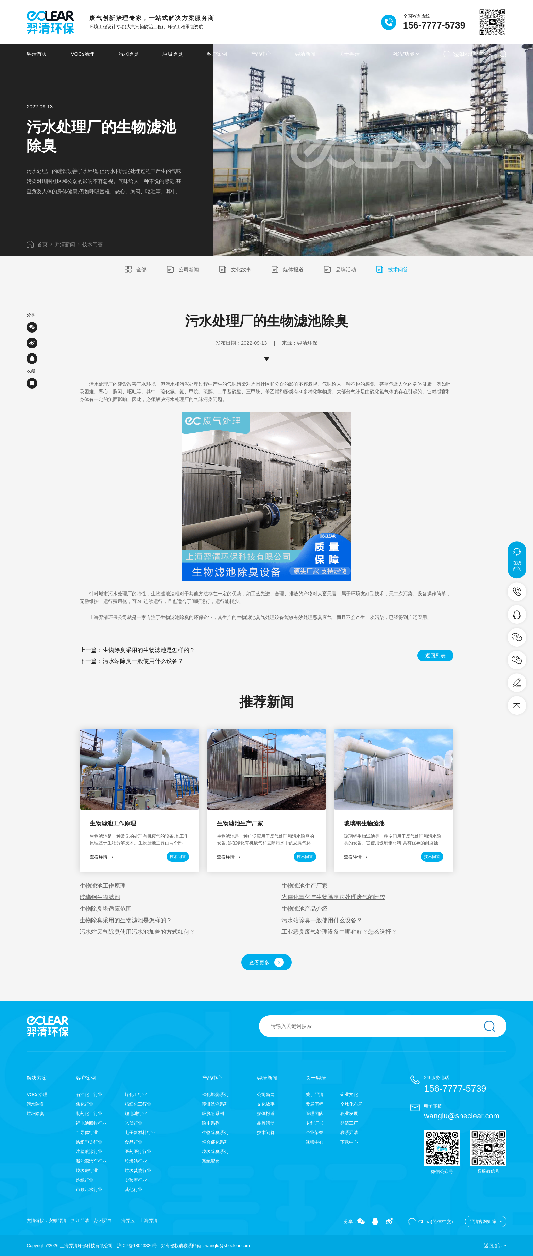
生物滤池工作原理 (103, 886)
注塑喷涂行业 (89, 1151)
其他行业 (133, 1189)
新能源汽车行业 (91, 1161)
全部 (136, 269)
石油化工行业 (89, 1094)
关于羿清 (349, 54)
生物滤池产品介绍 (304, 909)
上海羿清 (148, 1220)
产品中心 (261, 54)
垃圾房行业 (87, 1170)
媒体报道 (288, 269)
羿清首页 (37, 54)
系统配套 (211, 1161)
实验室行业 (136, 1180)
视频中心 (314, 1142)
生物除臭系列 (215, 1132)
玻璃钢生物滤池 (100, 897)
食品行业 (133, 1142)
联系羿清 (349, 1132)
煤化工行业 (136, 1094)
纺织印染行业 (89, 1142)
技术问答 (92, 244)
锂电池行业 (136, 1113)
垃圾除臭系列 (215, 1151)
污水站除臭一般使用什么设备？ (143, 661)
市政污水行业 (89, 1189)
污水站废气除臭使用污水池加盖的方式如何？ (137, 932)
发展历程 (314, 1104)
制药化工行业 (89, 1113)
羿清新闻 (305, 54)
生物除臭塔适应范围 (106, 909)
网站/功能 (405, 54)
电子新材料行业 (140, 1132)
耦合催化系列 (215, 1142)
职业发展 (349, 1113)
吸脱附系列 (213, 1113)
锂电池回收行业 (91, 1123)
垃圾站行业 (136, 1161)
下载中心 (349, 1142)
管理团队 (314, 1113)
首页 (37, 244)
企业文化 (349, 1094)
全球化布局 (351, 1104)
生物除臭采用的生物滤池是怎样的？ (149, 650)
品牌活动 (340, 269)
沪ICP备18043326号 (137, 1245)
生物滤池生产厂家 (304, 886)
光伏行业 (133, 1123)
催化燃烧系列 (215, 1094)
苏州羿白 (103, 1220)
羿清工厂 (349, 1123)
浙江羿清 (80, 1220)
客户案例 (217, 54)
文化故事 (235, 269)
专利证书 (314, 1123)
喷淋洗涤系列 (215, 1104)
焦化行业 (84, 1104)
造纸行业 (84, 1180)
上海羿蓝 (126, 1220)
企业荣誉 (314, 1132)
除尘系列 (211, 1123)
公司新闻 (183, 269)
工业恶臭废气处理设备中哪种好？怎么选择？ (339, 932)
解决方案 (37, 1078)
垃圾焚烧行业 (138, 1170)
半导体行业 (87, 1132)
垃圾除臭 (172, 54)
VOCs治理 (82, 54)
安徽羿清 (57, 1220)
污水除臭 (128, 54)
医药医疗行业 (138, 1151)
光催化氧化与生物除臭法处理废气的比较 (333, 897)
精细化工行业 (138, 1104)
